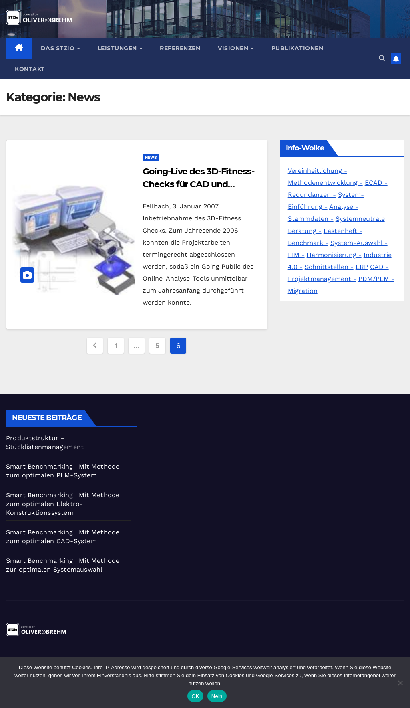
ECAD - (376, 182)
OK (195, 696)
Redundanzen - (312, 194)
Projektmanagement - (322, 279)
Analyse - (343, 206)
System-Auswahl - (359, 243)
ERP (362, 267)
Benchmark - (308, 243)
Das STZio (58, 48)
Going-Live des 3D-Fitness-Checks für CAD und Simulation (198, 184)
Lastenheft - (343, 231)
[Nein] (400, 683)
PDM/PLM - (376, 279)
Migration (303, 291)
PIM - (296, 255)
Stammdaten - (311, 219)
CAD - (379, 267)
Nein (217, 696)
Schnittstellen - (329, 267)
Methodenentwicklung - (325, 182)
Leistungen (118, 48)
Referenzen (180, 48)
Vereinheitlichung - (317, 170)
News (151, 157)
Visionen (234, 48)
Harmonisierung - (334, 255)
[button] (382, 58)
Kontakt (30, 69)
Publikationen (297, 48)
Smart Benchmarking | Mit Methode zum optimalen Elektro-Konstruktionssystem (62, 503)
